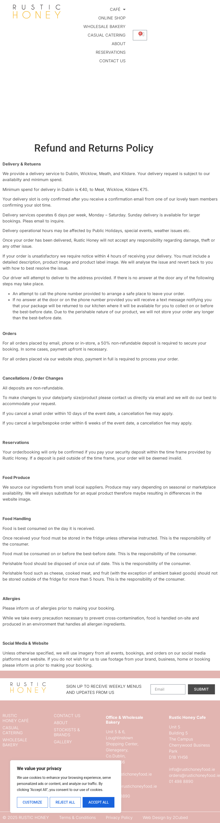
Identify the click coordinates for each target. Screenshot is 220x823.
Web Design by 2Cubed (165, 817)
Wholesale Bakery (104, 26)
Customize (32, 802)
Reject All (65, 802)
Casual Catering (107, 35)
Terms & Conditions (77, 817)
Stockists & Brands (67, 732)
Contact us (112, 60)
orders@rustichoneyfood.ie (131, 786)
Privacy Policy (119, 817)
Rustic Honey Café (16, 718)
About (119, 43)
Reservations (111, 52)
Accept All (98, 802)
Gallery (63, 741)
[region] (65, 786)
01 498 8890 (181, 781)
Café (118, 9)
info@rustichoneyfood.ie (129, 774)
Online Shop (112, 17)
